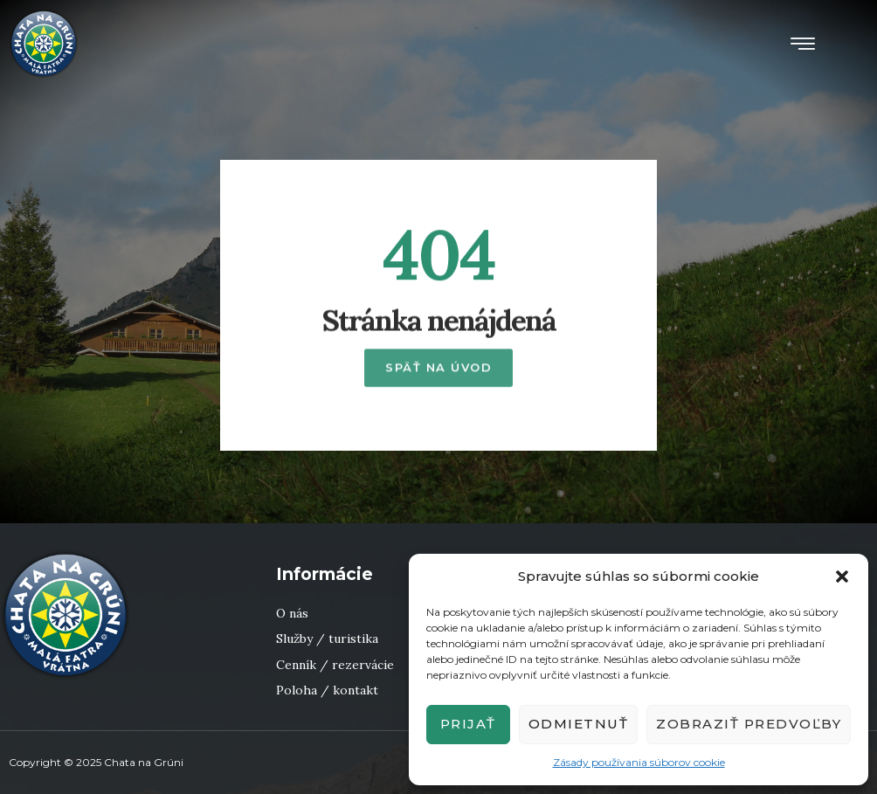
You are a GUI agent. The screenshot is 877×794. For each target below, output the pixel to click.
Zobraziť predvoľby (748, 723)
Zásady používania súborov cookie (639, 762)
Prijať (468, 723)
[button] (842, 576)
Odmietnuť (578, 723)
